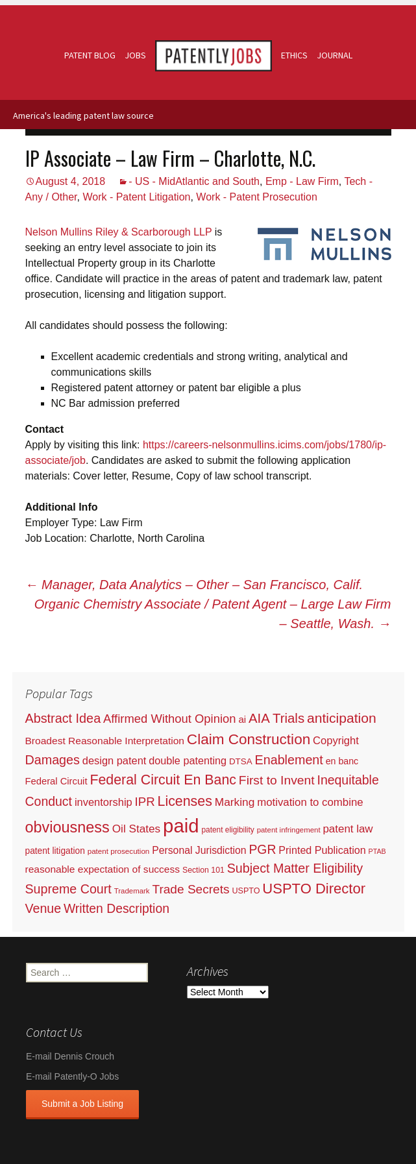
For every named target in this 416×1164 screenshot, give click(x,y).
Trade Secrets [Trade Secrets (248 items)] (190, 889)
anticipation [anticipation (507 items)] (341, 717)
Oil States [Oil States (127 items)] (136, 828)
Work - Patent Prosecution (256, 196)
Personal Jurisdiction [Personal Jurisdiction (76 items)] (199, 850)
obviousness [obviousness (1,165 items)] (67, 827)
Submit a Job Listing (82, 1103)
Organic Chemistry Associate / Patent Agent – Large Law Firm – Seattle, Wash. (212, 614)
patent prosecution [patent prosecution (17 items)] (119, 851)
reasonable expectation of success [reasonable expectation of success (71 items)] (102, 869)
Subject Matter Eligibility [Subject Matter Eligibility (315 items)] (295, 868)
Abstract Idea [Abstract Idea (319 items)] (63, 718)
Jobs (135, 55)
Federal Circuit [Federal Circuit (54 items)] (56, 781)
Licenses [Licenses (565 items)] (185, 801)
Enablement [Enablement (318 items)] (289, 760)
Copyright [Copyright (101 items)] (336, 740)
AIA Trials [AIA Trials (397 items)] (276, 718)
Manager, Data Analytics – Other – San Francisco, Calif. (194, 584)
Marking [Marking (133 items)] (235, 801)
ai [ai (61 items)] (242, 719)
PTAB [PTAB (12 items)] (377, 851)
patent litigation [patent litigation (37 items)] (55, 851)
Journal (334, 55)
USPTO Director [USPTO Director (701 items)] (313, 888)
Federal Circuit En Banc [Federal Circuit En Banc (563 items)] (163, 780)
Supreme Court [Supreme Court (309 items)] (68, 889)
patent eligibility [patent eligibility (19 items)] (227, 829)
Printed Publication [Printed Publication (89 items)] (321, 850)
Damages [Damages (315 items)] (52, 760)
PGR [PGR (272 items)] (262, 849)
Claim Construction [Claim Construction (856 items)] (248, 739)
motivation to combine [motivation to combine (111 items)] (310, 802)
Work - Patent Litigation (136, 196)
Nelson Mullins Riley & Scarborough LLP (118, 231)
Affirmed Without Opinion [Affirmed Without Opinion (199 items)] (169, 718)
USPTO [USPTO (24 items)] (246, 890)
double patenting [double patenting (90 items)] (187, 760)
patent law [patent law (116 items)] (348, 829)
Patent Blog (90, 55)
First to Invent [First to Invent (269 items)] (277, 780)
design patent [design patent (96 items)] (114, 760)
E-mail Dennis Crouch (70, 1056)
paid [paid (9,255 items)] (181, 825)
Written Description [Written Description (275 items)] (116, 908)
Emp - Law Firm (302, 181)
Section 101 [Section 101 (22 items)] (203, 870)
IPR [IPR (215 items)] (145, 801)
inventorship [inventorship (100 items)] (103, 802)
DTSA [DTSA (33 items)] (240, 761)
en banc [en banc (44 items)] (342, 761)
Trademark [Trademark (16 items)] (132, 891)
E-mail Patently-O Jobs (72, 1076)
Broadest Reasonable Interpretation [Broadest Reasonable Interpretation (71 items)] (104, 740)
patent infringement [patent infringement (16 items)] (289, 830)
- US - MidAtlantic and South (194, 181)
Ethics (294, 55)
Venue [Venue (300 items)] (43, 908)
